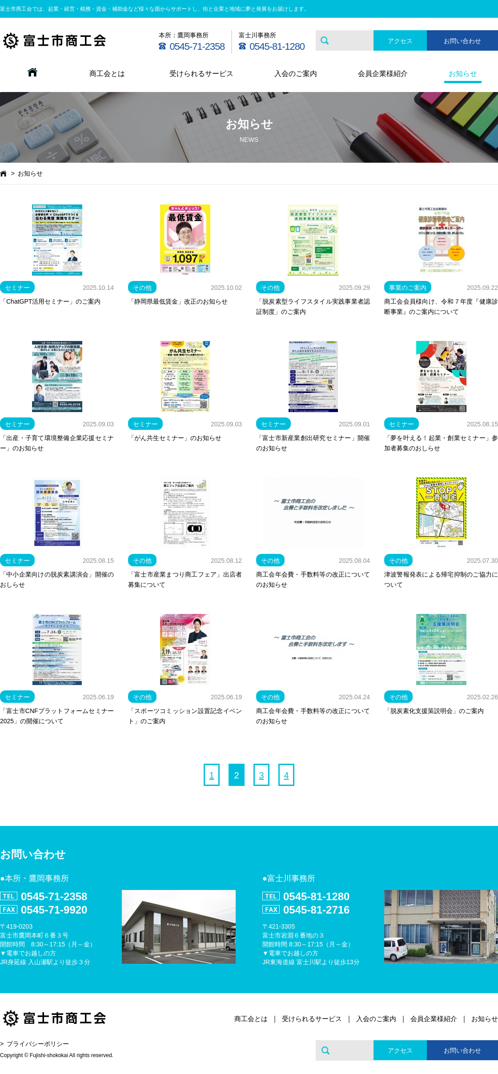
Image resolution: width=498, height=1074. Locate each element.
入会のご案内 (295, 73)
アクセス (400, 40)
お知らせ (463, 73)
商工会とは (107, 73)
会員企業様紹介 (383, 73)
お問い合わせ (462, 40)
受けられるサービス (201, 73)
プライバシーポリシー (38, 1043)
